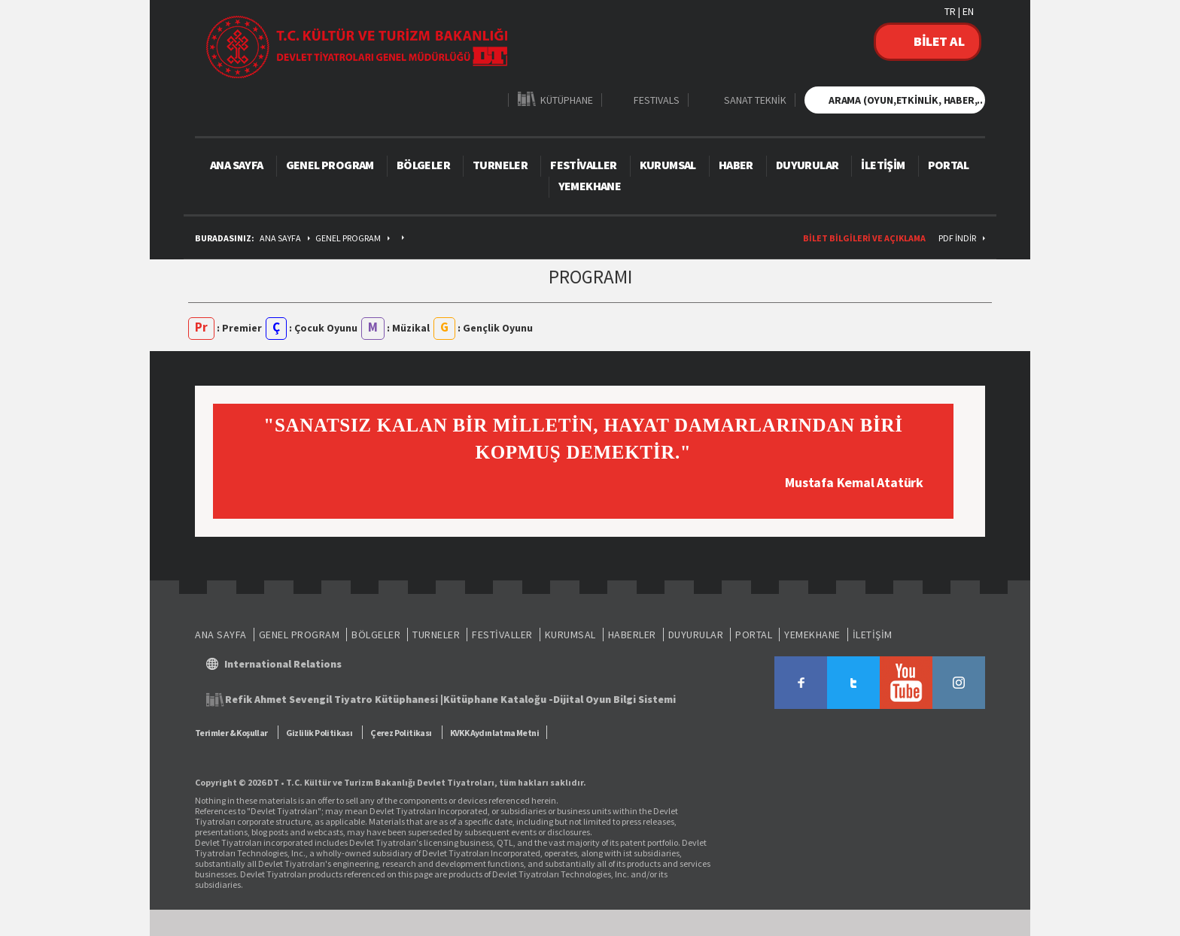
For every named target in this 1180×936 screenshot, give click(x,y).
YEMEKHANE (590, 185)
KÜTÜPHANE (566, 99)
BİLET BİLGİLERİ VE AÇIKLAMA (864, 238)
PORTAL (948, 164)
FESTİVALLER (583, 164)
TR (950, 11)
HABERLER (632, 634)
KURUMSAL (668, 164)
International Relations (283, 664)
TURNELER (500, 164)
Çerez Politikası (400, 732)
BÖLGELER (423, 164)
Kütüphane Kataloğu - (498, 699)
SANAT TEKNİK (755, 99)
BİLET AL (939, 41)
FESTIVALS (657, 99)
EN (968, 11)
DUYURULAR (807, 164)
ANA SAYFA (236, 164)
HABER (736, 164)
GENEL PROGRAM (330, 164)
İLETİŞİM (883, 164)
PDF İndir (957, 238)
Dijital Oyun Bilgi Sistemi (614, 699)
